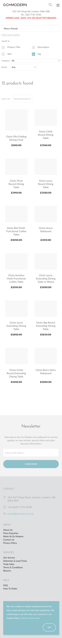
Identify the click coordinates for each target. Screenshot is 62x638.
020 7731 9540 (33, 14)
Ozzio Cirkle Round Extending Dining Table (16, 373)
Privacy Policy (10, 542)
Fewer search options (11, 35)
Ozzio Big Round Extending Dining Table (45, 325)
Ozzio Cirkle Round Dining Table (45, 134)
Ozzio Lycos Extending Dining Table (16, 325)
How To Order (10, 588)
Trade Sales (8, 564)
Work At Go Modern (13, 536)
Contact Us (8, 539)
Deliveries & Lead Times (15, 560)
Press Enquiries (10, 533)
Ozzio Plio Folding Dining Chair (16, 138)
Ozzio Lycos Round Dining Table (45, 184)
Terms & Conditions (13, 567)
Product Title (11, 47)
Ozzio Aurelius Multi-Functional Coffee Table (16, 278)
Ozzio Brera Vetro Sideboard (46, 371)
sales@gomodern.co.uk (20, 513)
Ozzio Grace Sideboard (46, 229)
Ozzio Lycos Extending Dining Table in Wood (45, 278)
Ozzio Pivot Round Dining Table (16, 184)
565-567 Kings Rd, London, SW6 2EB (31, 11)
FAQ (5, 585)
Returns (7, 570)
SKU (7, 54)
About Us (8, 529)
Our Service (9, 557)
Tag (36, 54)
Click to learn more (30, 618)
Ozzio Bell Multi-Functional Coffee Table (16, 231)
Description (40, 47)
